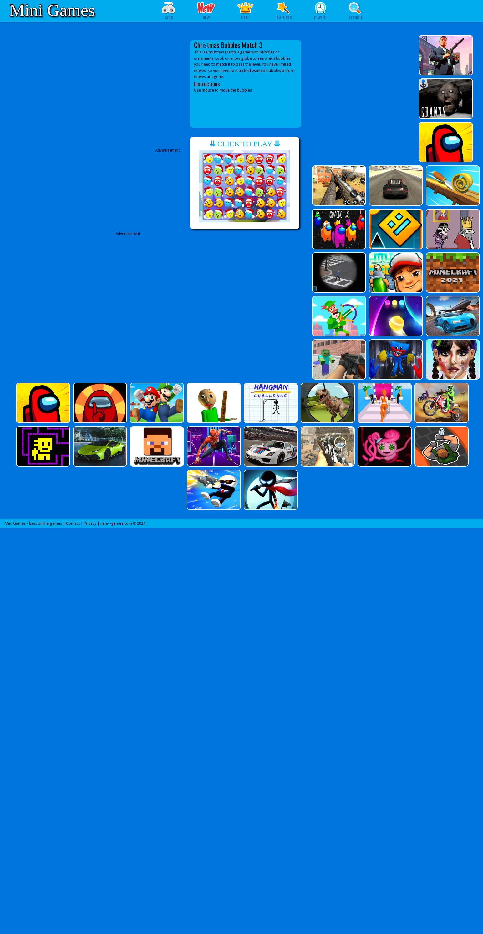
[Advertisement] (131, 295)
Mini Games (52, 10)
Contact (73, 523)
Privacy (90, 523)
